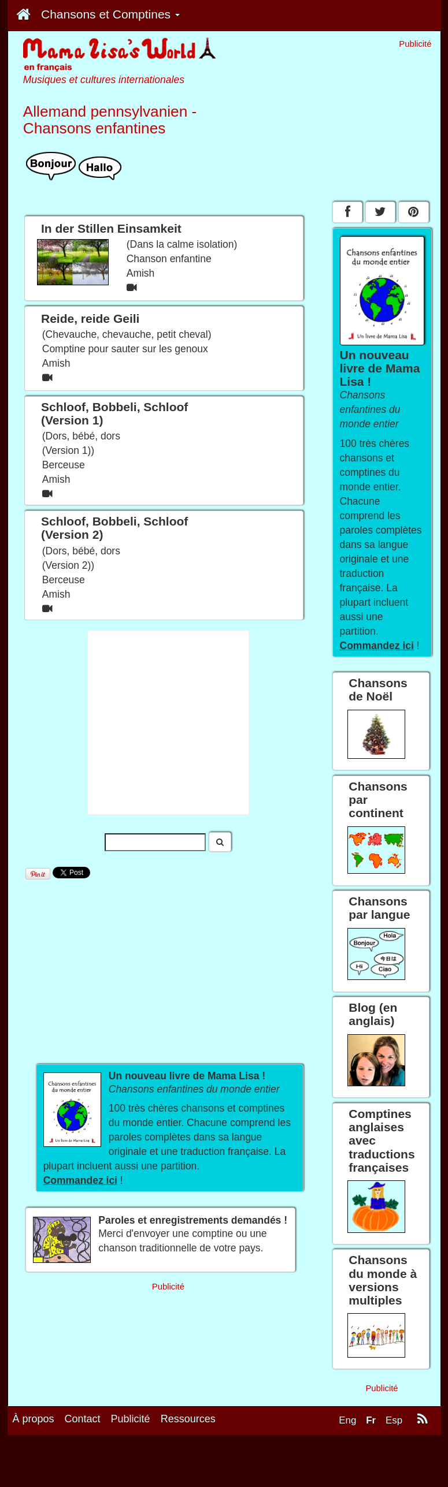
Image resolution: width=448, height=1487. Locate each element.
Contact (83, 1419)
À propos (33, 1419)
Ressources (188, 1419)
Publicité (130, 1419)
